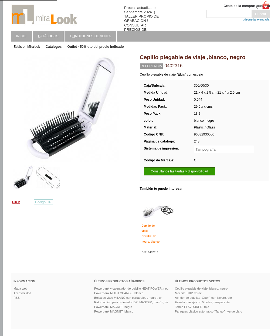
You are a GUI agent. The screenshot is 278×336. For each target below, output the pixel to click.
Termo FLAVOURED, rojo (192, 306)
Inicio (21, 36)
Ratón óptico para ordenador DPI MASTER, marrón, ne (131, 302)
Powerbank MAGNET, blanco (113, 311)
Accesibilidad (22, 293)
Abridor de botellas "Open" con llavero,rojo (203, 297)
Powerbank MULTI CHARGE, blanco (118, 293)
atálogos (48, 36)
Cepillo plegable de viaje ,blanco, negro (201, 288)
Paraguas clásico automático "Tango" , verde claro (208, 311)
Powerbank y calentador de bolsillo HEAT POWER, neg (131, 288)
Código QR (43, 202)
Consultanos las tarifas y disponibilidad (179, 171)
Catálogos (54, 47)
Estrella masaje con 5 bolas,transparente (202, 302)
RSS (16, 297)
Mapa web (20, 288)
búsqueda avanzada (256, 19)
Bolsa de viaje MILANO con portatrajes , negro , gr (128, 297)
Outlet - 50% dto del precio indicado (95, 47)
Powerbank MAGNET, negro (113, 306)
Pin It (16, 202)
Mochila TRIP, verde (188, 293)
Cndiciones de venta (90, 36)
